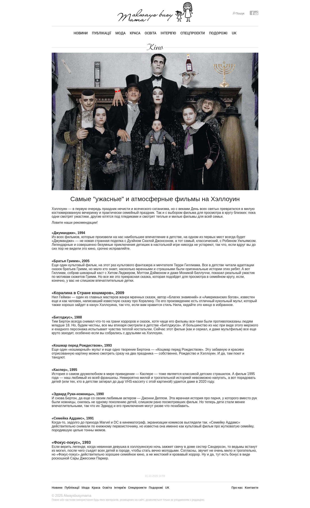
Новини (81, 33)
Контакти (251, 487)
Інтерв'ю (168, 33)
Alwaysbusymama (77, 495)
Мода (120, 33)
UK (234, 33)
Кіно (155, 47)
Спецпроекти (192, 33)
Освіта (150, 33)
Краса (135, 33)
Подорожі (218, 33)
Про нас (237, 487)
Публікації (101, 33)
